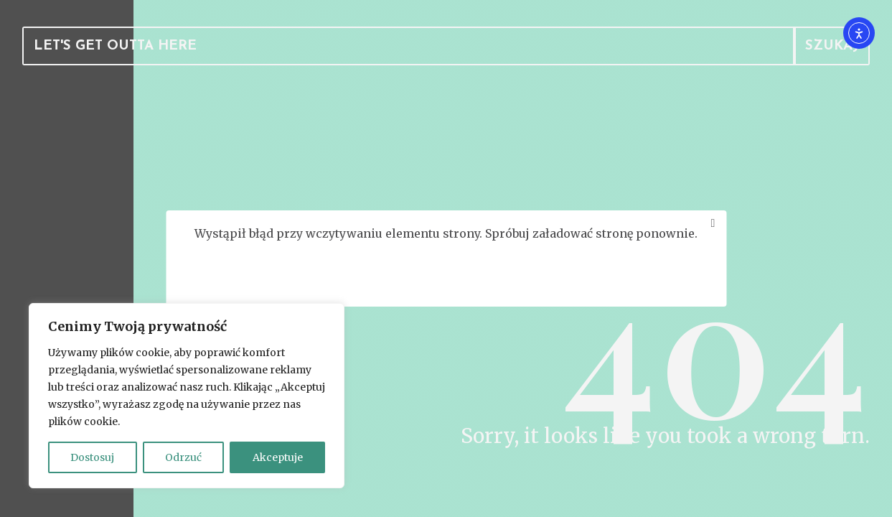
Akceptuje (278, 457)
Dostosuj (92, 457)
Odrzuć (183, 457)
